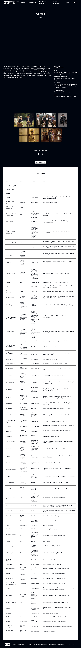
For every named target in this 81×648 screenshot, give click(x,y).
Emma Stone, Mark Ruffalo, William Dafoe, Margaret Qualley (58, 306)
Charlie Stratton (35, 589)
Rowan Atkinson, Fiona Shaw (50, 522)
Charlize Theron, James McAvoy (51, 517)
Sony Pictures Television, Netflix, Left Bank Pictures (23, 470)
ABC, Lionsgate (24, 526)
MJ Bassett (33, 483)
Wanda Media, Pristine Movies (24, 409)
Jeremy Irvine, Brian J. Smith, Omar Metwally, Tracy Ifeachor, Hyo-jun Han (58, 404)
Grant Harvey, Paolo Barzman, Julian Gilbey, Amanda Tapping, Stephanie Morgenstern (35, 499)
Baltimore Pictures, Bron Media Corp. (23, 370)
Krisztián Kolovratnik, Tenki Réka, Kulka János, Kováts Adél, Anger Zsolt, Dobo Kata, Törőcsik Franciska (58, 507)
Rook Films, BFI (24, 427)
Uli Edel (33, 574)
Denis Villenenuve (34, 354)
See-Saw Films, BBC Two (23, 360)
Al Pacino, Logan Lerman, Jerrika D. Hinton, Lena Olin (56, 416)
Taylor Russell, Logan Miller (50, 348)
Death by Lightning (11, 243)
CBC (21, 499)
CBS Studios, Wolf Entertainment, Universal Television (23, 255)
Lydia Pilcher (34, 422)
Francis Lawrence (33, 437)
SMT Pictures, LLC (23, 422)
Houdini (8, 574)
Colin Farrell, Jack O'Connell (50, 360)
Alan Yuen (33, 409)
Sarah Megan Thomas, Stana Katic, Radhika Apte (55, 422)
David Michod (34, 398)
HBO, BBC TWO (22, 627)
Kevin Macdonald (34, 622)
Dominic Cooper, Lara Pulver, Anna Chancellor (54, 584)
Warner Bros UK (23, 632)
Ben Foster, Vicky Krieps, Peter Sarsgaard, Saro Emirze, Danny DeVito (58, 369)
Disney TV (22, 565)
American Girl (9, 565)
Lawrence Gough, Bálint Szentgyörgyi (34, 263)
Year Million (9, 490)
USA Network (23, 404)
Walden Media (23, 203)
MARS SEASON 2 (10, 443)
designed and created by (72, 644)
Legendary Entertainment (23, 354)
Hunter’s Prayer (10, 547)
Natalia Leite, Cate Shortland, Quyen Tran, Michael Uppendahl (35, 215)
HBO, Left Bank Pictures (24, 569)
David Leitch (34, 517)
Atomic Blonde (10, 517)
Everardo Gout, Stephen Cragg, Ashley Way (35, 443)
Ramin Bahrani (35, 404)
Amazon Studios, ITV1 (23, 432)
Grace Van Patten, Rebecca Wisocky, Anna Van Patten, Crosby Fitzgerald (58, 215)
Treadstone (9, 404)
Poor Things (9, 306)
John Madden (34, 618)
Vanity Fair (9, 432)
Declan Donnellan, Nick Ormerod (35, 609)
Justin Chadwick (35, 283)
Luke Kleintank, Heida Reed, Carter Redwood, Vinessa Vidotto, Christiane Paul (58, 232)
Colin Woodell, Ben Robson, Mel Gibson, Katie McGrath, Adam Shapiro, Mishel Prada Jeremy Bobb (58, 298)
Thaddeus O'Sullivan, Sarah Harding (34, 477)
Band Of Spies (9, 263)
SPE (21, 530)
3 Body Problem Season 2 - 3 (10, 208)
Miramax (22, 618)
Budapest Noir (9, 507)
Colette (8, 457)
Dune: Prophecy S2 (11, 187)
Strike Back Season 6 (11, 483)
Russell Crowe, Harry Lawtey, (50, 203)
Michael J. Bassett (33, 569)
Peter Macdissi (46, 543)
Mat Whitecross (35, 584)
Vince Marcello (35, 565)
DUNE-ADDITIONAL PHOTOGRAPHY (10, 355)
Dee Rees (33, 512)
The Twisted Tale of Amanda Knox (11, 215)
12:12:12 (8, 194)
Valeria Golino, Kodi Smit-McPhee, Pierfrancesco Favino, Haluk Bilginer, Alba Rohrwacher (59, 248)
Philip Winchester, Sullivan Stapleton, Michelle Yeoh (56, 569)
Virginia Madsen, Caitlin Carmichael (52, 565)
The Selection (9, 579)
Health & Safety (37, 644)
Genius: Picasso (10, 450)
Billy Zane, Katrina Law (48, 526)
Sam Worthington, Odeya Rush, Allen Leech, (54, 547)
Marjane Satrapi (35, 376)
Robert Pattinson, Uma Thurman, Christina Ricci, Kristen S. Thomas (58, 609)
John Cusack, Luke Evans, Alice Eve (51, 614)
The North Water (10, 360)
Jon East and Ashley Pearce (34, 522)
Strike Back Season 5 (11, 569)
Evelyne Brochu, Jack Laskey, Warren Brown (54, 499)
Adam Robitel (34, 348)
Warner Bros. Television (23, 579)
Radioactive (9, 376)
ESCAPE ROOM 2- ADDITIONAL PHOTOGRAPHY (11, 348)
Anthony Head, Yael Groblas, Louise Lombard (54, 579)
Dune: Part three (10, 190)
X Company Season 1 (11, 554)
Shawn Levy (34, 292)
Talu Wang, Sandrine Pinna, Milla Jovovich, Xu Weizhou (57, 409)
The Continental (10, 298)
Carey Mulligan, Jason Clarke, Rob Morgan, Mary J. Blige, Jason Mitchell (59, 512)
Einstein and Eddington (9, 627)
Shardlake (8, 283)
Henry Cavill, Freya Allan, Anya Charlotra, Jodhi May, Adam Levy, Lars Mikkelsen (58, 390)
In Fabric (8, 427)
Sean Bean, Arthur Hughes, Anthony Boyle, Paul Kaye (56, 283)
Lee (7, 287)
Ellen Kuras (34, 287)
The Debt (8, 618)
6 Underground (10, 384)
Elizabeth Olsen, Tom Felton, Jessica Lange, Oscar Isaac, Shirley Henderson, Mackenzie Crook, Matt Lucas (58, 589)
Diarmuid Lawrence (33, 603)
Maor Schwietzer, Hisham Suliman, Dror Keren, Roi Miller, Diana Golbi (57, 263)
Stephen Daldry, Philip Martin (35, 470)
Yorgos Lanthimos (33, 305)
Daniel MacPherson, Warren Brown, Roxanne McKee (56, 483)
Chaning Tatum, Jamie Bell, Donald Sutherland (54, 622)
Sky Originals (23, 342)
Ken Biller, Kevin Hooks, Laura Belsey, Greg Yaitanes (35, 450)
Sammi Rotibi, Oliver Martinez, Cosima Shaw (54, 464)
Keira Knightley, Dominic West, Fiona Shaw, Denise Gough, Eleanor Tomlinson (57, 457)
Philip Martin (34, 627)
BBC (21, 603)
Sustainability (44, 644)
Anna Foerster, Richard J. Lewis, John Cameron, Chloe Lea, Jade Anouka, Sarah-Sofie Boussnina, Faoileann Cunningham (35, 274)
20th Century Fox (23, 437)
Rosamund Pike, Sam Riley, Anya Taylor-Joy (54, 376)
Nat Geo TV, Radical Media (23, 442)
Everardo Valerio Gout (35, 463)
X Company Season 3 (11, 498)
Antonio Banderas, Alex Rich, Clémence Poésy (54, 450)
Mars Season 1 (9, 464)
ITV (21, 477)
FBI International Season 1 (10, 333)
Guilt (7, 526)
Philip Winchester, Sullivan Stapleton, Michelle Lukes (56, 596)
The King (8, 398)
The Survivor (9, 370)
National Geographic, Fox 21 (23, 450)
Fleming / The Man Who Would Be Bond (11, 584)
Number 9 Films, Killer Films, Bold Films (23, 457)
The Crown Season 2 (11, 470)
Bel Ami (8, 609)
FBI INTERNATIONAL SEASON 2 (11, 318)
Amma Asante (34, 203)
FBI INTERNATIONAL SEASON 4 (11, 233)
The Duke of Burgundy (9, 561)
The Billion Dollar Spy (10, 203)
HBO (21, 543)
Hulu (21, 215)
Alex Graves (34, 579)
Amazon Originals (22, 415)
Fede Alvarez (34, 530)
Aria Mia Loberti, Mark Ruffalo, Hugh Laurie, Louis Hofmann (58, 292)
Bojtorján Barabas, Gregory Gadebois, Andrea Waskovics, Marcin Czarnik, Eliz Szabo (57, 198)
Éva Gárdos (34, 507)
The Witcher (9, 390)
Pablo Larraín (34, 248)
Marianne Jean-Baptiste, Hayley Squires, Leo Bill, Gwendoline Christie (58, 427)
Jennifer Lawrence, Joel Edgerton (51, 437)
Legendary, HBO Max (22, 274)
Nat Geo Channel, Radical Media (23, 490)
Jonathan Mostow (33, 547)
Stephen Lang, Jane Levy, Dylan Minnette (53, 530)
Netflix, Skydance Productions (23, 384)
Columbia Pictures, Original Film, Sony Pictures (23, 348)
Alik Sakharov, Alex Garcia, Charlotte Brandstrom (34, 391)
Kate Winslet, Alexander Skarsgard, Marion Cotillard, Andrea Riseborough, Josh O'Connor (58, 287)
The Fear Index (10, 342)
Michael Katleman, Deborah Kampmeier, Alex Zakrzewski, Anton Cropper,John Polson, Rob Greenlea (35, 333)
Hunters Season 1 (10, 416)
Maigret (8, 477)
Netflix (21, 208)
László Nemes (34, 198)
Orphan (8, 198)
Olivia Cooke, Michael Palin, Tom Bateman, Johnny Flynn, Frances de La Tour (57, 432)
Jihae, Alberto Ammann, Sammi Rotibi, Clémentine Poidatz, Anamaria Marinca (58, 442)
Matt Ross (33, 243)
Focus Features (23, 622)
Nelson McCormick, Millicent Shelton (34, 416)
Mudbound (9, 512)
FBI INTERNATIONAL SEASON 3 (11, 255)
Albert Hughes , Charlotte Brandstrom (35, 298)
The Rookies (9, 409)
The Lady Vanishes (11, 603)
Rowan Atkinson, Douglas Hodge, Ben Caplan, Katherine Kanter (59, 477)
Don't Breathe (9, 530)
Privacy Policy (30, 644)
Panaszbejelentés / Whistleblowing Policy (57, 644)
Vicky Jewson (34, 222)
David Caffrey (34, 342)
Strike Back (9, 596)
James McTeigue (35, 614)
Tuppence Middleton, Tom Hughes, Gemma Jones (55, 603)
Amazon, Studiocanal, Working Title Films (23, 377)
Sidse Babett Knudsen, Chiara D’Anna (52, 561)
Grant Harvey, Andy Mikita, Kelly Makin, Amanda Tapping (34, 536)
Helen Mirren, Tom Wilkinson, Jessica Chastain (54, 618)
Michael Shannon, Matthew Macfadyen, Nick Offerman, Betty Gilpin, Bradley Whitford (58, 243)
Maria (7, 248)
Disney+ (22, 283)
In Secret (8, 589)
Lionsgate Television (22, 298)
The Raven (8, 614)
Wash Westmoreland (34, 457)
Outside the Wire (10, 365)
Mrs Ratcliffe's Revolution (9, 632)
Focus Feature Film (23, 517)
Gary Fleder (34, 526)
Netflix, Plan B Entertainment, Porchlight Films (23, 398)
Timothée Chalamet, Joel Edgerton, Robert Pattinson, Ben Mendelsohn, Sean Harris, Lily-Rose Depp (57, 398)
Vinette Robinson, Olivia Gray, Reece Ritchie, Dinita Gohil (57, 490)
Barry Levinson (35, 370)
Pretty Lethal (9, 222)
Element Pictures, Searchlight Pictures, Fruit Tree (23, 306)
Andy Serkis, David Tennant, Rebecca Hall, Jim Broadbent (57, 627)
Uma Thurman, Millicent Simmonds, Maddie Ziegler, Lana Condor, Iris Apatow (57, 222)
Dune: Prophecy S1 (10, 274)
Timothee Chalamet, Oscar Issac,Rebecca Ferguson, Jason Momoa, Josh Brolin (57, 354)
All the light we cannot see (10, 292)
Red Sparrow (9, 437)
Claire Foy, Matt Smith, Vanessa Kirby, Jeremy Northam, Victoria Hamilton (57, 470)
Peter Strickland (35, 427)
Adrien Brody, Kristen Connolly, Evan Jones (54, 574)
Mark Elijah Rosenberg (34, 489)
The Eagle (8, 622)
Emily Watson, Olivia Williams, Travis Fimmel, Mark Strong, (58, 274)
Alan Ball (33, 543)
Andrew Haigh (34, 360)
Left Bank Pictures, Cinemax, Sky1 (23, 483)
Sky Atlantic (23, 584)
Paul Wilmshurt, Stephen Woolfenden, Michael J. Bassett (35, 596)
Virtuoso (8, 543)
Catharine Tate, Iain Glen (49, 632)
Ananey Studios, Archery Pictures (22, 263)
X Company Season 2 (11, 536)
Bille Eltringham (35, 632)
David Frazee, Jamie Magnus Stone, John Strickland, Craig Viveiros (34, 554)
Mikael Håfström (35, 365)
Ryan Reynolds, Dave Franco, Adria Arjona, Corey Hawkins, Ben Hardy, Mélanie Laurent (59, 383)
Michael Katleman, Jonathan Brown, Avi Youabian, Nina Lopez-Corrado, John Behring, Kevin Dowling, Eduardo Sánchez (35, 233)
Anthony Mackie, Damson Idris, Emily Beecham (55, 365)
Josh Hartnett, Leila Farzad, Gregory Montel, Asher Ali (56, 342)
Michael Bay (34, 384)
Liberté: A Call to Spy (10, 422)
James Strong (34, 432)
